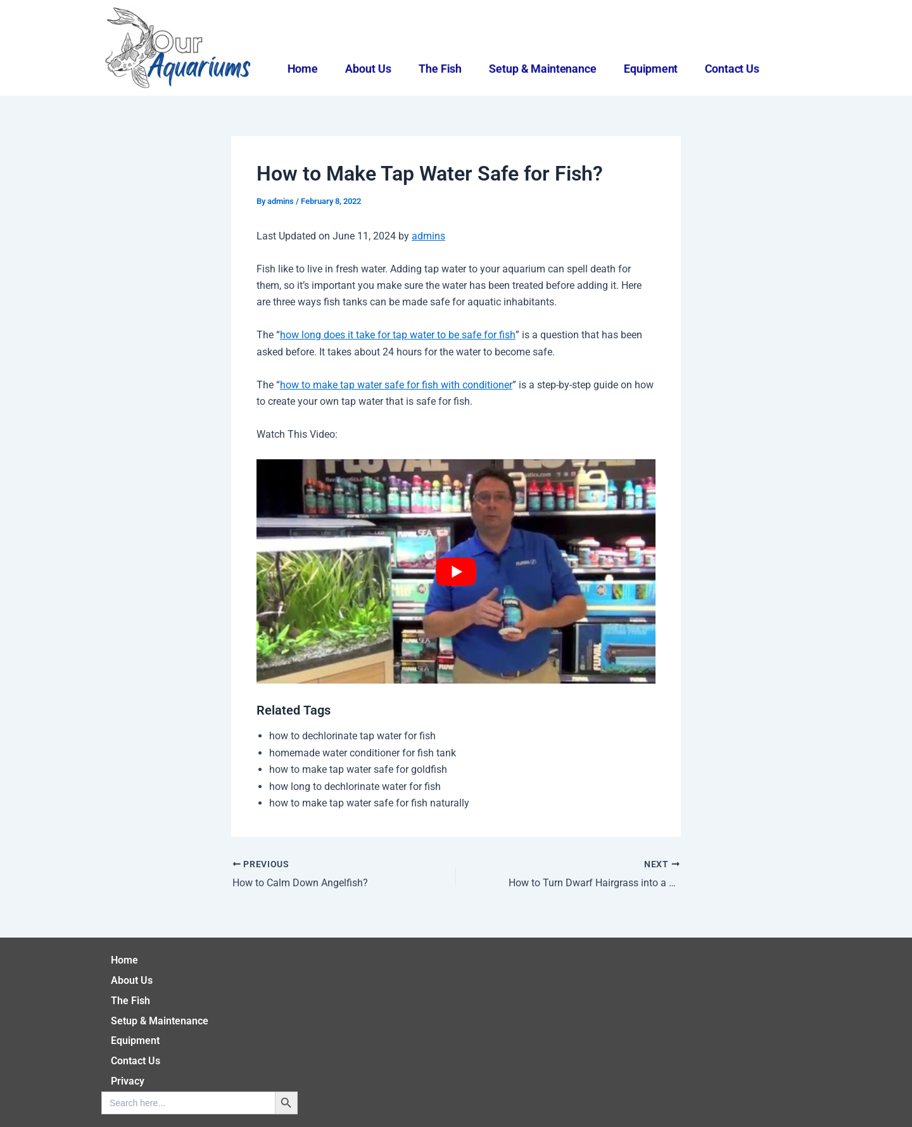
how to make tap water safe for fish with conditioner (396, 385)
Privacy (127, 1081)
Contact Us (736, 68)
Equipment (653, 68)
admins (428, 236)
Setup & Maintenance (543, 68)
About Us (365, 68)
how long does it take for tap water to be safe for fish (397, 335)
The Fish (438, 68)
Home (298, 68)
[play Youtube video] (456, 571)
